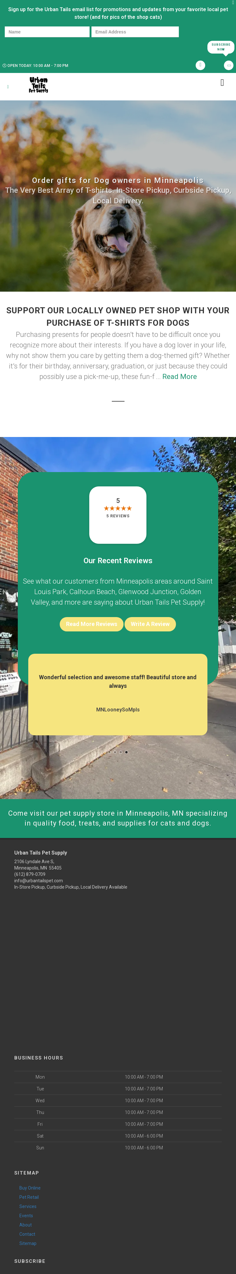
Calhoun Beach (92, 592)
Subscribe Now (221, 47)
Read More (179, 377)
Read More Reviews (91, 624)
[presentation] (27, 46)
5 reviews (118, 515)
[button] (109, 752)
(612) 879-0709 (29, 874)
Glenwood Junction (147, 592)
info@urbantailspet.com (38, 880)
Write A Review (150, 624)
